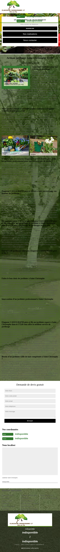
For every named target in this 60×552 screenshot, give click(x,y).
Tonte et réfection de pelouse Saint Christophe (29, 502)
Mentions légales (30, 548)
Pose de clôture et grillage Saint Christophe (29, 507)
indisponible (34, 16)
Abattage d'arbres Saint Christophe (29, 496)
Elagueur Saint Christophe (7, 502)
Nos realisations (30, 34)
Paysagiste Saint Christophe (7, 496)
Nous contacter (30, 40)
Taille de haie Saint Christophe (8, 507)
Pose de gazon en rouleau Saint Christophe (49, 496)
